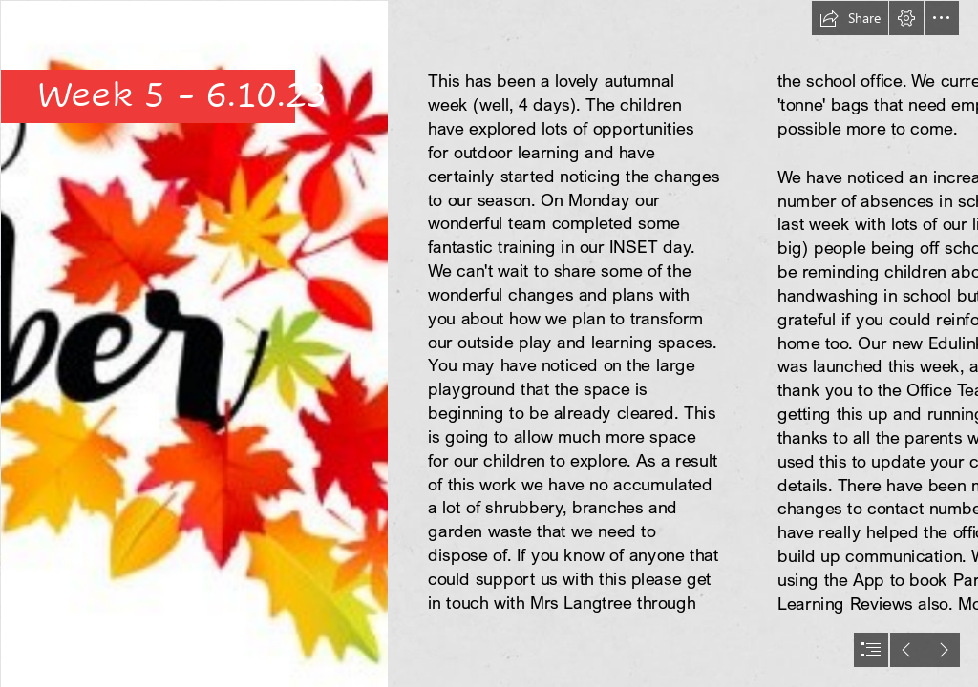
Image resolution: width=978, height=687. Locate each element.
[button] (850, 18)
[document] (489, 343)
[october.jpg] (193, 343)
